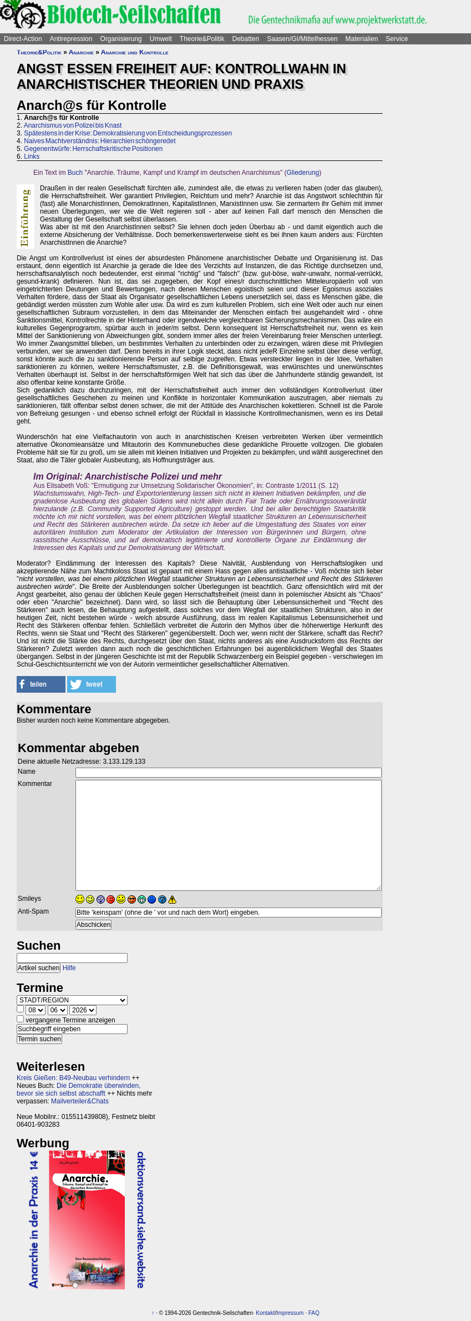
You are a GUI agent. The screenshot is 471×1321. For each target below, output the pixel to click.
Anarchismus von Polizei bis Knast (73, 125)
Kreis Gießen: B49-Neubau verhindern (73, 1078)
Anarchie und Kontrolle (135, 52)
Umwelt (161, 39)
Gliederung (303, 173)
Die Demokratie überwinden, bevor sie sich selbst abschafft (78, 1089)
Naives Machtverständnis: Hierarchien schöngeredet (99, 141)
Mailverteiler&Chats (80, 1101)
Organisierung (120, 39)
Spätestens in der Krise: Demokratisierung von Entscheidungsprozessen (128, 133)
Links (31, 156)
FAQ (314, 1313)
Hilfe (69, 968)
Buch (75, 173)
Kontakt (265, 1313)
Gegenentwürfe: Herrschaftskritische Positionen (93, 149)
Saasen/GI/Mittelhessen (302, 39)
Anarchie (81, 52)
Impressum (289, 1313)
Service (397, 39)
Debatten (246, 39)
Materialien (362, 39)
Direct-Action (23, 39)
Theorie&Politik (202, 39)
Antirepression (71, 39)
